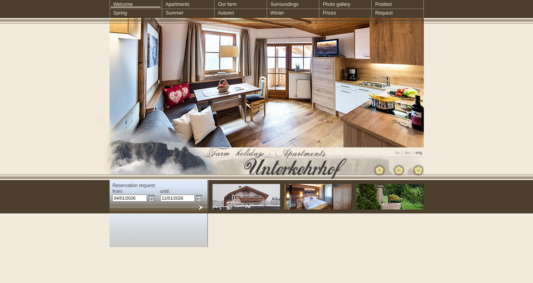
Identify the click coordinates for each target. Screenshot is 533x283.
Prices (327, 13)
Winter (275, 13)
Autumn (224, 13)
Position (381, 4)
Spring (118, 13)
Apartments (176, 4)
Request (382, 13)
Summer (172, 13)
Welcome (121, 4)
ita (397, 153)
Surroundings (282, 4)
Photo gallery (334, 4)
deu (407, 153)
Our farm (225, 4)
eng (419, 153)
